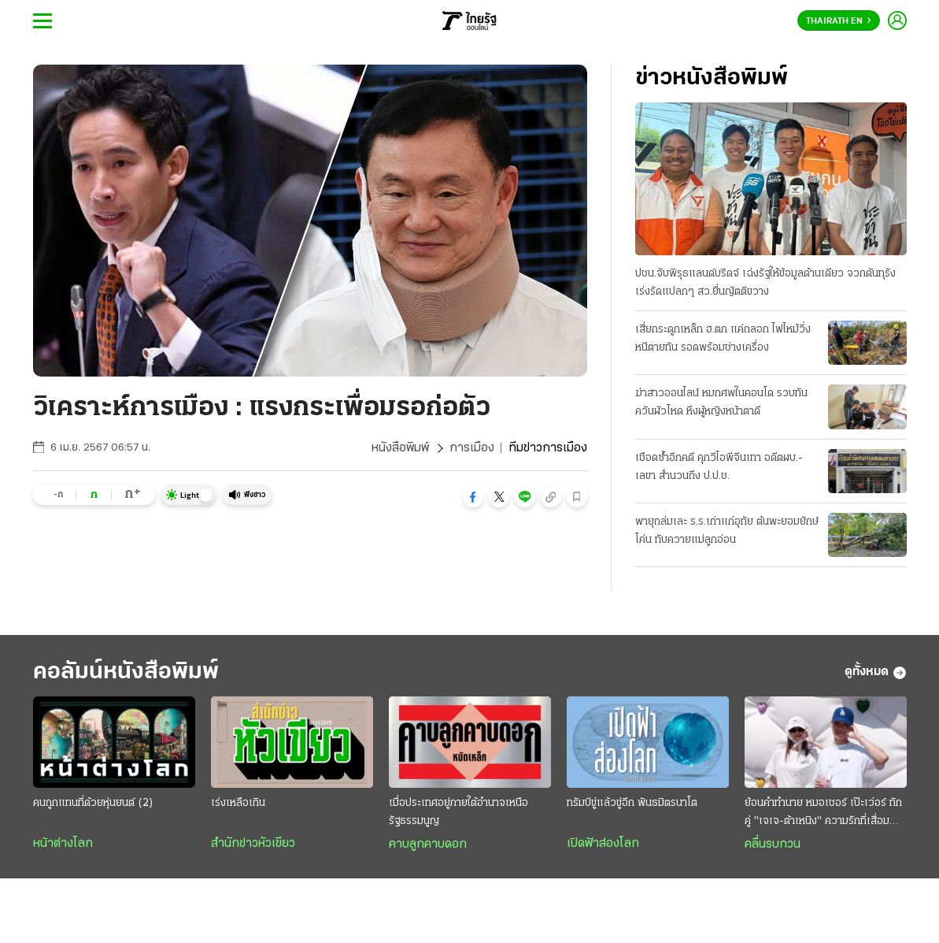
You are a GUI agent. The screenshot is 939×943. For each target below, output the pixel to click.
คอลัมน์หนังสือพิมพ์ (126, 672)
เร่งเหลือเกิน (238, 803)
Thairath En (838, 21)
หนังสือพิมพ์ (400, 448)
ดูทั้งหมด (876, 673)
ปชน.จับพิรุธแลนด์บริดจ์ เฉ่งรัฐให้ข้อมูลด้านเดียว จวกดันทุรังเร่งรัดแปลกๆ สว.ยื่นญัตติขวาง (765, 283)
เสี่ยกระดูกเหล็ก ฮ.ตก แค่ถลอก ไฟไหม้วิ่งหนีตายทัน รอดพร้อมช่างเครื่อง (723, 339)
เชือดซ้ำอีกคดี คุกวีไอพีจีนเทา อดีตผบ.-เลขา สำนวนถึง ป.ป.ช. (719, 467)
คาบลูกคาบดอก (428, 844)
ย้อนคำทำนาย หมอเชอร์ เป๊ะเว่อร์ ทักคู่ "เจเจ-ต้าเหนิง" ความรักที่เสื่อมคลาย (823, 813)
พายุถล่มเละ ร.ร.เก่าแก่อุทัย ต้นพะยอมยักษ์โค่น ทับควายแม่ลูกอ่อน (727, 531)
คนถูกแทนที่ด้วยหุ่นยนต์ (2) (93, 803)
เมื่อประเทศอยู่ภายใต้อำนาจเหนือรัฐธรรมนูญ (458, 812)
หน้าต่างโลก (63, 843)
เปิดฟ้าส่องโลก (603, 843)
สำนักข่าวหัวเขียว (253, 843)
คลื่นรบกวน (772, 844)
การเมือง (471, 448)
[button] (473, 497)
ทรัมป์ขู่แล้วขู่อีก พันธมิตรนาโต (632, 803)
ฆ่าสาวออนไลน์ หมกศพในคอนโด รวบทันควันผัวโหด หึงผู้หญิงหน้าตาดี (721, 403)
